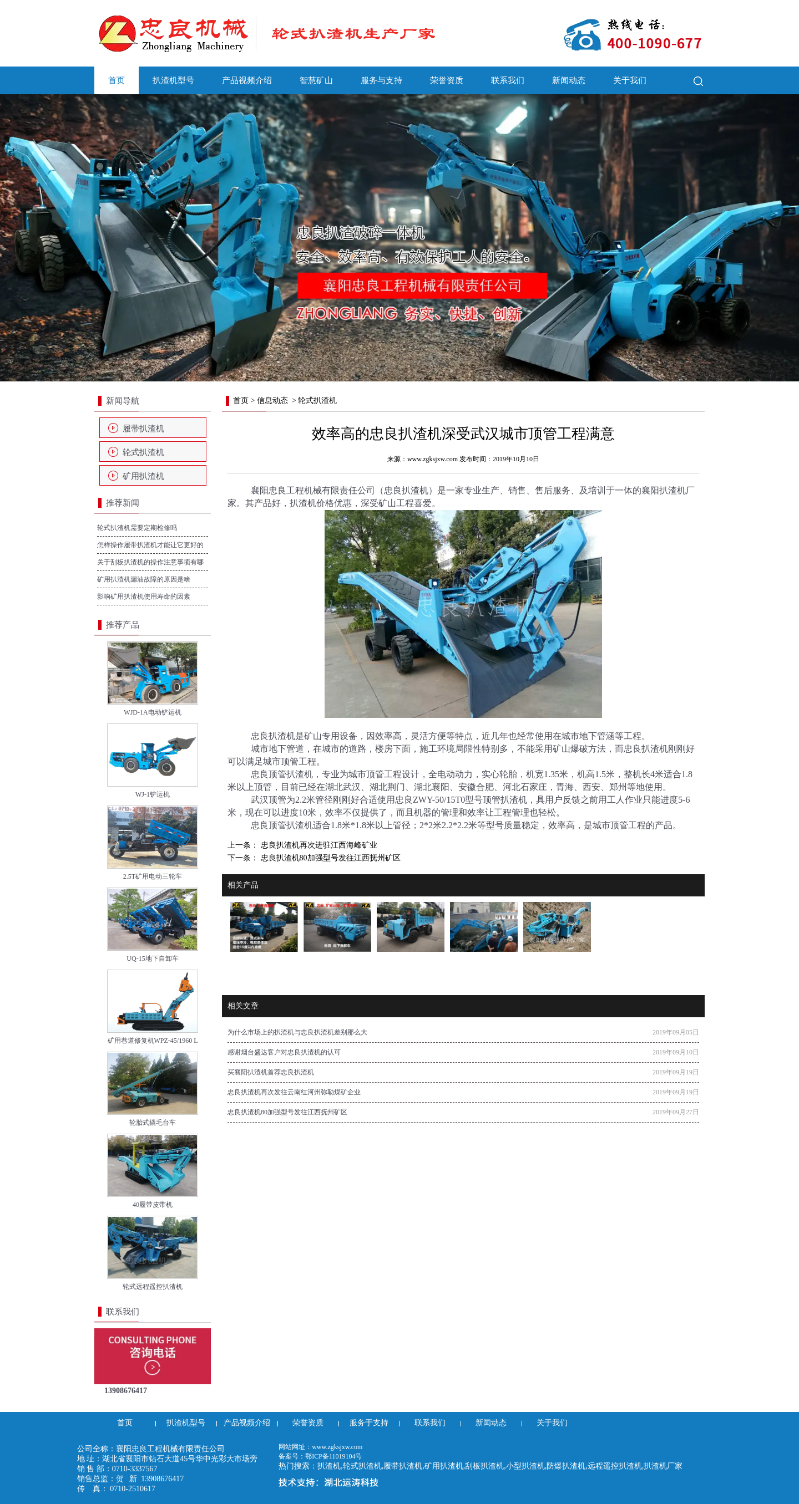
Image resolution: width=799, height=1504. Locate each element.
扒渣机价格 (312, 503)
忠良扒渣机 (406, 490)
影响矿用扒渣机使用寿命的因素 (143, 596)
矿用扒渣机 (143, 476)
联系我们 (507, 80)
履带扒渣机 (143, 428)
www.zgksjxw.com (432, 459)
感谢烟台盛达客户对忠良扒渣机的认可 (284, 1052)
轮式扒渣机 (143, 452)
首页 (116, 80)
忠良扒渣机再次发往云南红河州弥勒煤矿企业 (294, 1092)
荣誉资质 (446, 80)
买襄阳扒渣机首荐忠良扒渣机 (270, 1072)
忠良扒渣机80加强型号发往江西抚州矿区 (330, 858)
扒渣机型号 (173, 80)
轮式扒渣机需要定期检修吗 (137, 528)
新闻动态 (568, 80)
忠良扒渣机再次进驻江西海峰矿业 (318, 845)
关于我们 (629, 80)
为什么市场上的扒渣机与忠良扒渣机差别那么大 (297, 1032)
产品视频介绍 (247, 80)
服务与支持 (381, 80)
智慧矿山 (316, 80)
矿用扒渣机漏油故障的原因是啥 (143, 579)
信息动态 (272, 400)
